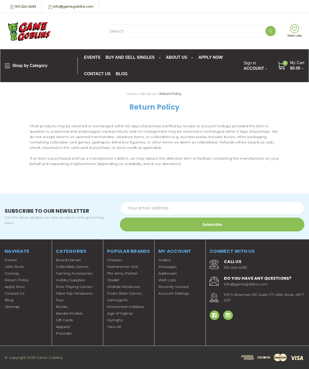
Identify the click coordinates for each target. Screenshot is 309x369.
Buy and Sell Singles (133, 57)
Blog (122, 74)
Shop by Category (26, 66)
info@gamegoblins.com (70, 6)
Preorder (64, 333)
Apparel (63, 326)
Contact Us (97, 74)
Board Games (68, 260)
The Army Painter (122, 273)
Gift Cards (64, 320)
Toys (60, 300)
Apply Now (210, 57)
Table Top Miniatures (74, 293)
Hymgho (115, 320)
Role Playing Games (74, 286)
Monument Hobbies (125, 306)
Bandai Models (69, 313)
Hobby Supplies (70, 280)
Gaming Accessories (74, 273)
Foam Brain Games (124, 293)
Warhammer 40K (122, 266)
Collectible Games (72, 266)
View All (114, 326)
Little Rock (14, 266)
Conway (12, 273)
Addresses (167, 273)
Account (255, 66)
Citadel (113, 280)
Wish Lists (294, 30)
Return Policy (17, 280)
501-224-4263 (23, 6)
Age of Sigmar (120, 313)
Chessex (114, 260)
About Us (179, 57)
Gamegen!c (117, 300)
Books (62, 306)
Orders (164, 260)
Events (92, 57)
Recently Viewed (173, 286)
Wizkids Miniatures (123, 286)
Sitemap (12, 306)
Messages (167, 266)
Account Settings (173, 293)
